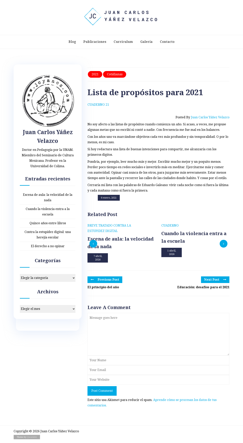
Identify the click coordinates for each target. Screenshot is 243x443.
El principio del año (103, 287)
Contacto (167, 42)
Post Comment (102, 391)
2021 (95, 74)
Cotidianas (114, 74)
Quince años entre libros (48, 223)
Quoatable (32, 437)
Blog (72, 42)
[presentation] (93, 244)
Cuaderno (170, 225)
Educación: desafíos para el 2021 (203, 287)
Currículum (123, 42)
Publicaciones (94, 42)
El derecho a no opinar (48, 246)
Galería (146, 42)
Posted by (202, 117)
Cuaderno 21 (98, 104)
